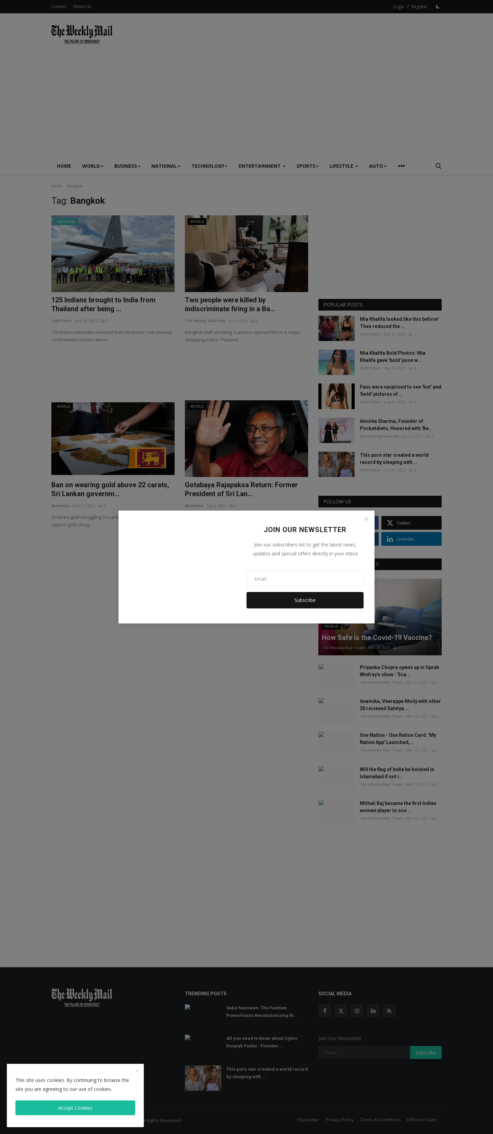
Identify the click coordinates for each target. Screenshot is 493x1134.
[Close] (366, 519)
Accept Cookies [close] (75, 1108)
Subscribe (305, 600)
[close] (137, 1071)
